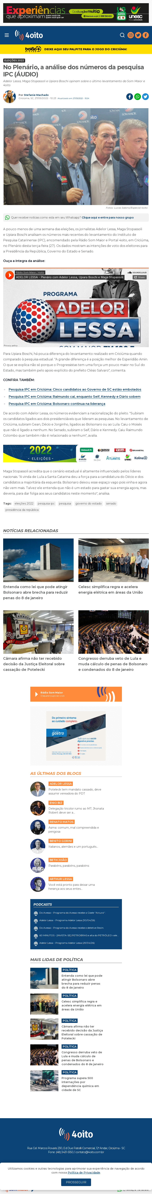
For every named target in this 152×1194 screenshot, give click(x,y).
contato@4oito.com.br (89, 1152)
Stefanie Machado (36, 94)
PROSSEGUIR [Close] (76, 1182)
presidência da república (22, 510)
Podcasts (42, 904)
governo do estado (88, 503)
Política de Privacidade (84, 1172)
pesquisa (65, 503)
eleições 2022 (24, 503)
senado (111, 503)
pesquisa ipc (46, 503)
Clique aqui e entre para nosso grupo (108, 217)
